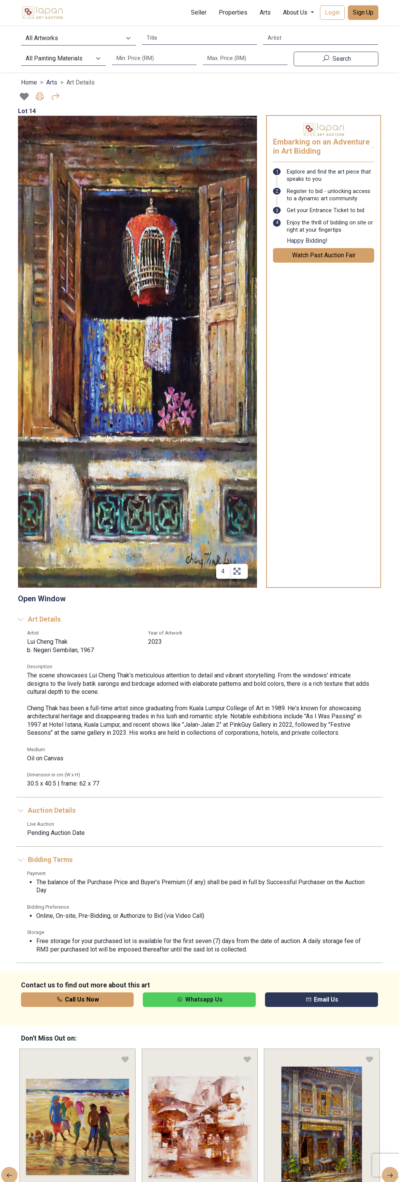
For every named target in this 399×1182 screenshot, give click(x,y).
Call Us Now (77, 999)
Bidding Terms (44, 860)
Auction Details (46, 810)
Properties (233, 12)
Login (332, 12)
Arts (265, 12)
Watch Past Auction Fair (323, 255)
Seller (199, 12)
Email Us (321, 999)
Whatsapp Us (199, 999)
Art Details (38, 619)
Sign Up (363, 12)
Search (336, 58)
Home (29, 82)
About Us (296, 12)
